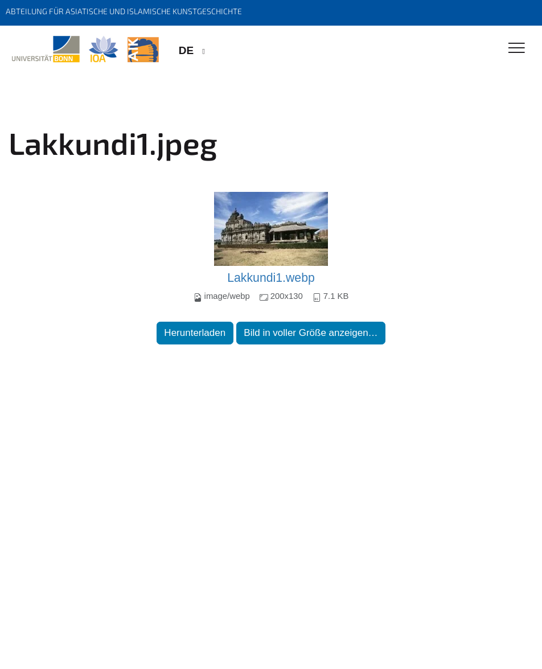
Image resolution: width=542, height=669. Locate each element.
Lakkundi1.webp (271, 278)
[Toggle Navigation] (516, 48)
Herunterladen (194, 332)
